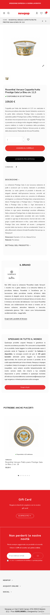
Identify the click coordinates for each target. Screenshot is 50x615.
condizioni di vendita (23, 560)
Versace (8, 460)
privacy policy (37, 560)
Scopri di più (25, 387)
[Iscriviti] (37, 556)
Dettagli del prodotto (18, 245)
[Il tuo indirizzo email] (19, 556)
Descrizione (12, 179)
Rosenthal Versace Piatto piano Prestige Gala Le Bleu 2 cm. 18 (24, 463)
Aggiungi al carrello (25, 148)
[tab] (25, 179)
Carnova (41, 611)
